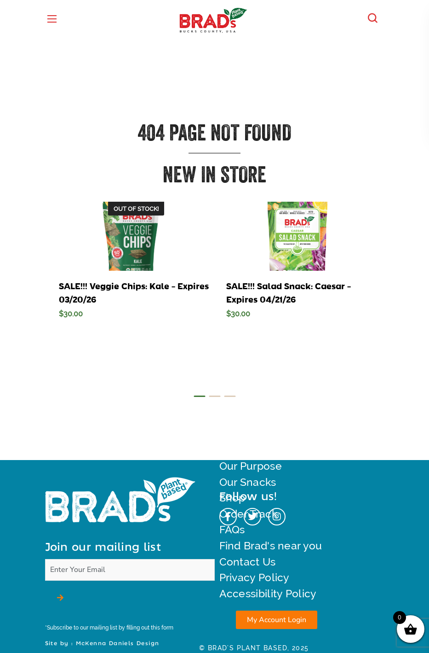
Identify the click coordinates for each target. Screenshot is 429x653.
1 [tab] (199, 396)
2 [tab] (214, 396)
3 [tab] (229, 396)
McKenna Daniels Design (118, 643)
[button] (375, 18)
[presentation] (199, 396)
